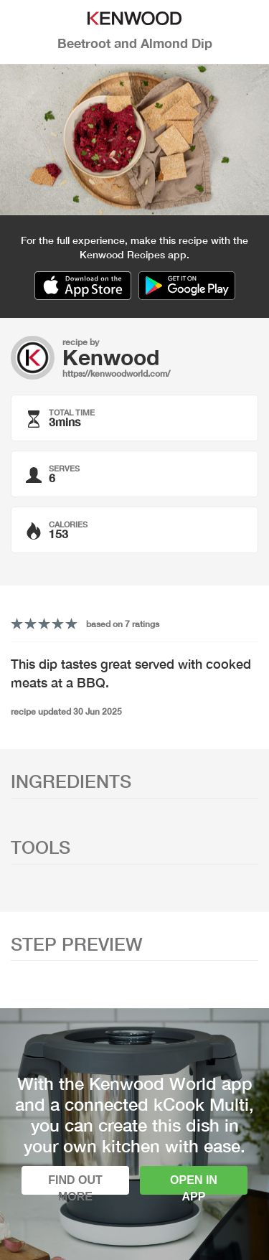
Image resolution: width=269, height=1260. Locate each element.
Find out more (75, 1184)
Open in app (193, 1184)
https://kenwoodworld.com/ (116, 373)
